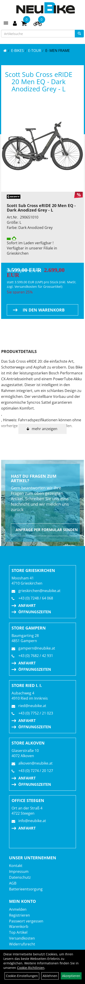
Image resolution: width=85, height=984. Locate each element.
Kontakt (15, 865)
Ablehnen (50, 976)
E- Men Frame (57, 50)
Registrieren (19, 915)
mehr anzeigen (44, 428)
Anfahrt (27, 605)
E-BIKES (17, 50)
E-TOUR (34, 50)
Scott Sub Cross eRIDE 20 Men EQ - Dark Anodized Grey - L (38, 81)
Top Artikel (18, 932)
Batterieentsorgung (26, 889)
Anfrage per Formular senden (47, 529)
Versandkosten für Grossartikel (38, 286)
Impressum (19, 871)
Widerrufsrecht (22, 944)
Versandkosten (22, 938)
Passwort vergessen (26, 921)
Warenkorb (18, 926)
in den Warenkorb (44, 310)
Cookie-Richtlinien (30, 968)
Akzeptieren (71, 976)
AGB (12, 883)
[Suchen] (79, 33)
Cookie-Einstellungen (22, 976)
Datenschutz (20, 877)
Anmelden (18, 909)
